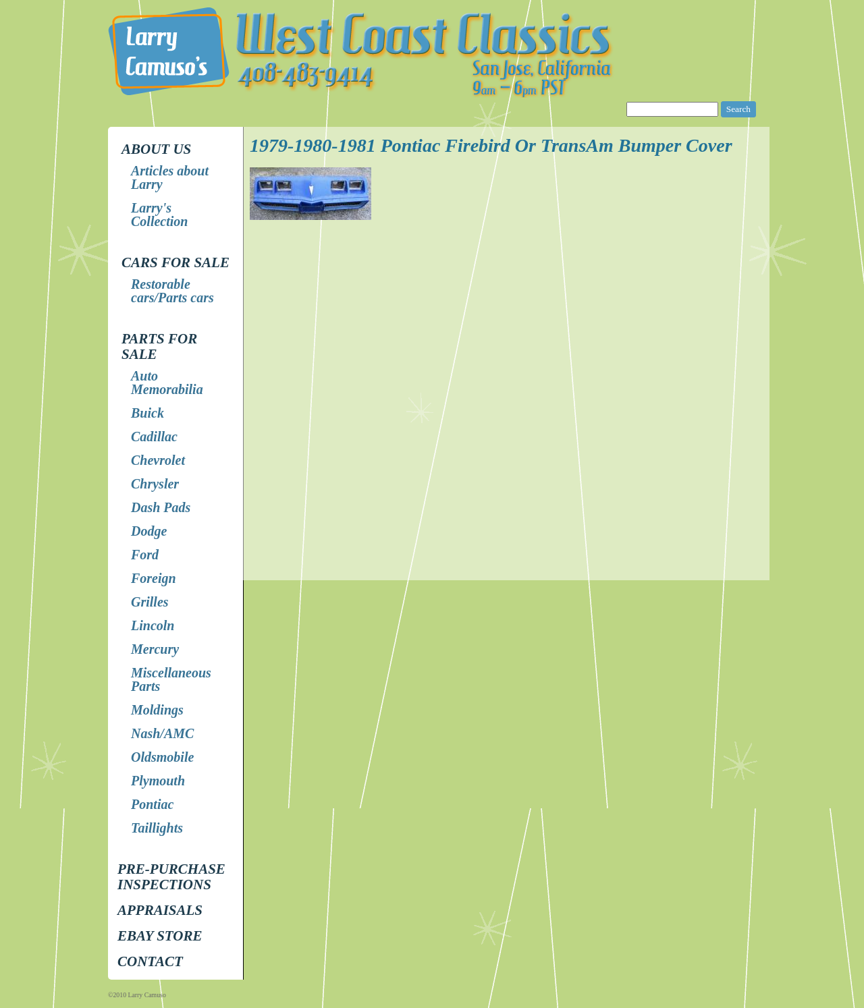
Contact (150, 961)
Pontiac (152, 804)
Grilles (150, 601)
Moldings (157, 709)
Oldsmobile (162, 757)
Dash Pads (160, 507)
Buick (147, 412)
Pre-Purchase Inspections (171, 877)
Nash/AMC (162, 733)
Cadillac (154, 436)
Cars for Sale (176, 262)
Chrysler (155, 483)
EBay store (159, 936)
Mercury (155, 649)
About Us (156, 149)
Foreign (153, 578)
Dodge (149, 531)
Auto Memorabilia (167, 382)
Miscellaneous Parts (171, 679)
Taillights (157, 827)
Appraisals (159, 910)
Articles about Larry (170, 177)
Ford (145, 554)
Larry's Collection (159, 214)
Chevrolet (158, 460)
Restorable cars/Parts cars (172, 291)
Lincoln (152, 625)
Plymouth (158, 780)
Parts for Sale (159, 346)
